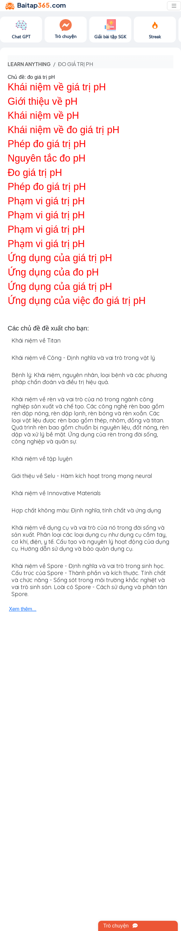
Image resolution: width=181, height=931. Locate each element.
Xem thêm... (22, 609)
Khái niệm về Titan (36, 340)
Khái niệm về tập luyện (41, 458)
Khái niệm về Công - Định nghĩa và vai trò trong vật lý (83, 357)
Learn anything (29, 64)
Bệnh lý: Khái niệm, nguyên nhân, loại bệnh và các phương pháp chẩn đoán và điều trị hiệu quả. (89, 378)
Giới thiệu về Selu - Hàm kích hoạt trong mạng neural (81, 476)
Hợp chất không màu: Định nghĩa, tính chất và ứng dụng (86, 510)
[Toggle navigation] (174, 5)
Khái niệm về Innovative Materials (56, 493)
